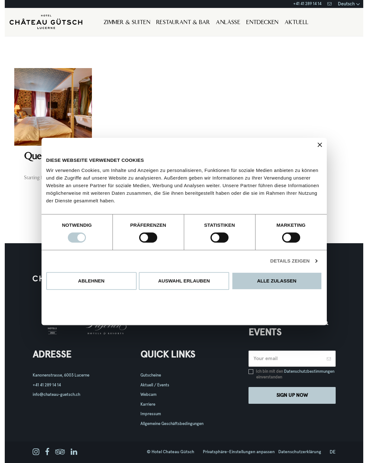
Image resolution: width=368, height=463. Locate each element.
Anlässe (228, 23)
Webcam (148, 395)
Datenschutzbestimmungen (309, 372)
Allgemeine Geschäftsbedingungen (171, 424)
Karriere (147, 405)
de (333, 452)
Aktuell (297, 23)
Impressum (150, 414)
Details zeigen (290, 260)
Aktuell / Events (154, 385)
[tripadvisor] (60, 452)
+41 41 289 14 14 (307, 4)
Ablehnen (91, 280)
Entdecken (262, 23)
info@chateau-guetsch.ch (56, 395)
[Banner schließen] (320, 145)
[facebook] (47, 452)
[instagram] (36, 452)
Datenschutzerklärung (299, 452)
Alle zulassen (276, 280)
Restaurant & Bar (183, 23)
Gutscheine (150, 375)
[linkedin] (74, 452)
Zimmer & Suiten (127, 23)
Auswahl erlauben (184, 280)
